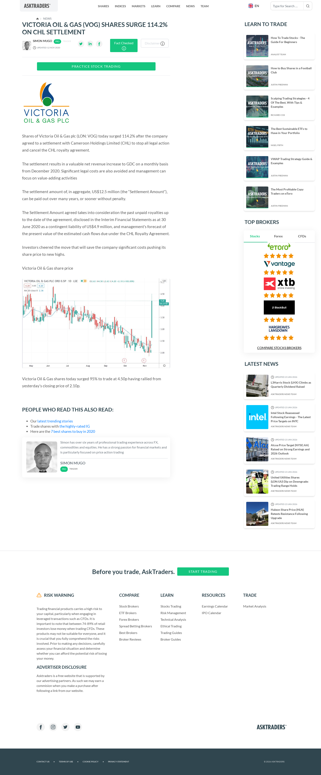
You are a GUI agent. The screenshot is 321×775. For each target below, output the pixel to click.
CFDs (302, 236)
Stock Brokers (129, 606)
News (190, 6)
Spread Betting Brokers (135, 626)
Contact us (46, 762)
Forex (278, 236)
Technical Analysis (173, 619)
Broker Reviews (130, 639)
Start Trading (203, 571)
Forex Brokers (129, 619)
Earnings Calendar (215, 606)
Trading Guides (171, 633)
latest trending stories (55, 421)
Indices (120, 6)
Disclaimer (155, 43)
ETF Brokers (128, 613)
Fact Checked (123, 45)
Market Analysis (254, 606)
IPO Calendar (211, 613)
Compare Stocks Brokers (279, 348)
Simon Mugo (42, 41)
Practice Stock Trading (96, 66)
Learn (155, 6)
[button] (254, 6)
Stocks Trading (170, 606)
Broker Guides (170, 639)
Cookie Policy (93, 762)
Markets (138, 6)
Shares (103, 6)
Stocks (255, 236)
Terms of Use (68, 762)
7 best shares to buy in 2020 (72, 431)
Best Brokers (128, 633)
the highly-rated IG (74, 426)
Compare (173, 6)
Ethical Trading (171, 626)
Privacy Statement (118, 762)
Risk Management (173, 613)
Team (205, 6)
